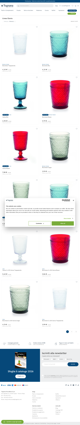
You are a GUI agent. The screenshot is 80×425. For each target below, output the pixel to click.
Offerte (58, 399)
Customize (40, 223)
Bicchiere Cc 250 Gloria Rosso (51, 270)
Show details (67, 218)
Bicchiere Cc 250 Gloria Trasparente (52, 320)
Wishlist (58, 414)
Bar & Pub (69, 359)
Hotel (61, 359)
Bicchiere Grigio (47, 167)
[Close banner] (73, 200)
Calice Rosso (6, 168)
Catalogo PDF (59, 410)
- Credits (58, 423)
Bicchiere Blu (46, 65)
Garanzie (34, 414)
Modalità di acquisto (37, 410)
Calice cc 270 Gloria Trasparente (11, 270)
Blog (56, 5)
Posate (34, 396)
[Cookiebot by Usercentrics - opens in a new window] (63, 200)
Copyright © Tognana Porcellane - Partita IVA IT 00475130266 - (33, 423)
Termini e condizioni (37, 408)
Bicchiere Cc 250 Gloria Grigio (11, 320)
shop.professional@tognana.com (13, 399)
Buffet (57, 394)
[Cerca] (35, 5)
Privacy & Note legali (51, 423)
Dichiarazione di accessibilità (39, 418)
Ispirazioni (58, 397)
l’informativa (53, 375)
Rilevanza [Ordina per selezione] (11, 22)
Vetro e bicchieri (36, 397)
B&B (54, 359)
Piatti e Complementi (37, 394)
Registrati (58, 412)
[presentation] (3, 344)
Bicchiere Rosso (46, 117)
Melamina (34, 399)
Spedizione (35, 416)
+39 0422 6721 (7, 395)
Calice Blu (5, 117)
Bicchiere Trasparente (8, 65)
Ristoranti (46, 359)
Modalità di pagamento (38, 412)
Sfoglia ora (20, 376)
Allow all (62, 223)
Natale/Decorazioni (61, 396)
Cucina (34, 401)
